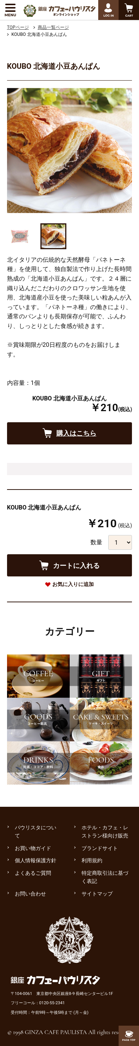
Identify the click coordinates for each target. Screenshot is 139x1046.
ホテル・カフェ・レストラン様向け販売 (105, 832)
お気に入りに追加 (73, 584)
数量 (96, 542)
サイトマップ (97, 894)
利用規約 (92, 860)
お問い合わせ (30, 894)
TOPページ (18, 27)
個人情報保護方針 (35, 860)
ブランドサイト (100, 848)
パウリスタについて (35, 832)
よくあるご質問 (33, 873)
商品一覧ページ (53, 27)
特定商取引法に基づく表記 (105, 877)
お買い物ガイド (33, 848)
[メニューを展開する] (10, 10)
